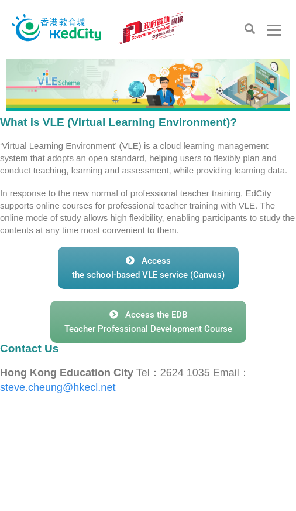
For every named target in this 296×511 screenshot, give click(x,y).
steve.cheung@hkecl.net (57, 387)
